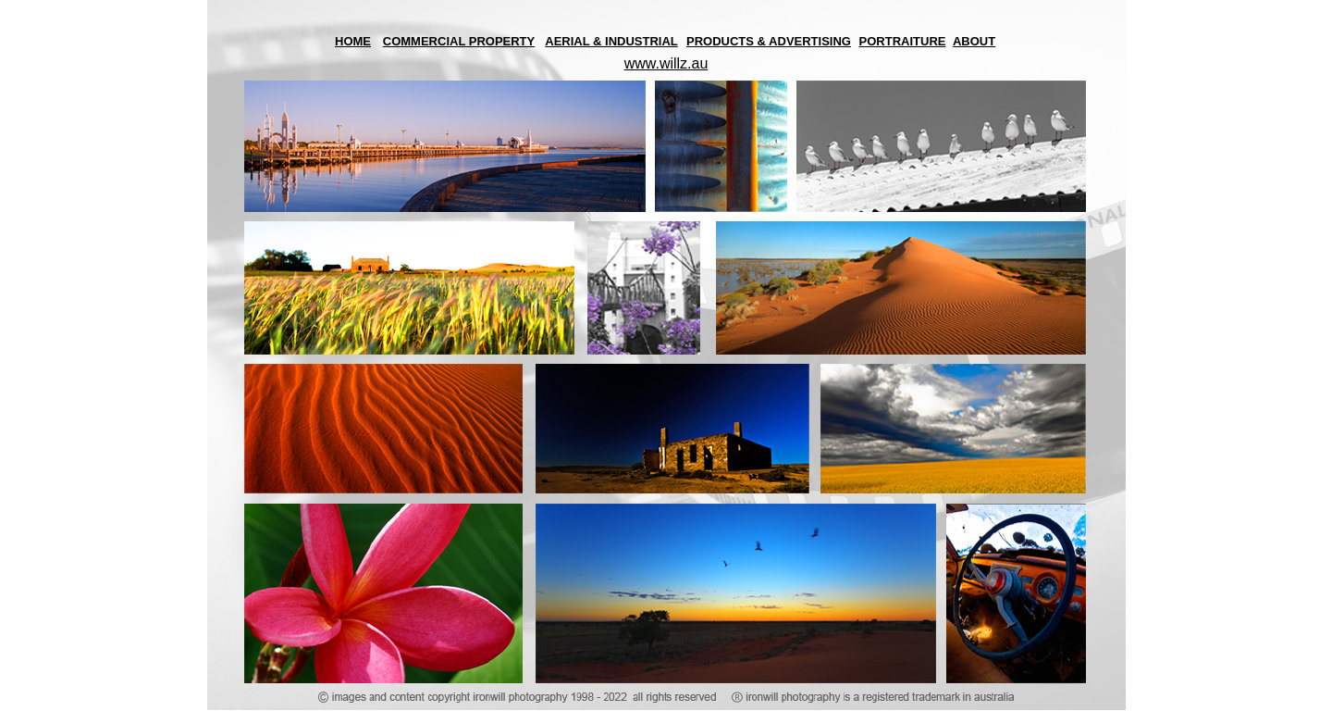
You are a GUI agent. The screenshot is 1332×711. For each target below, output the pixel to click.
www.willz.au (666, 63)
